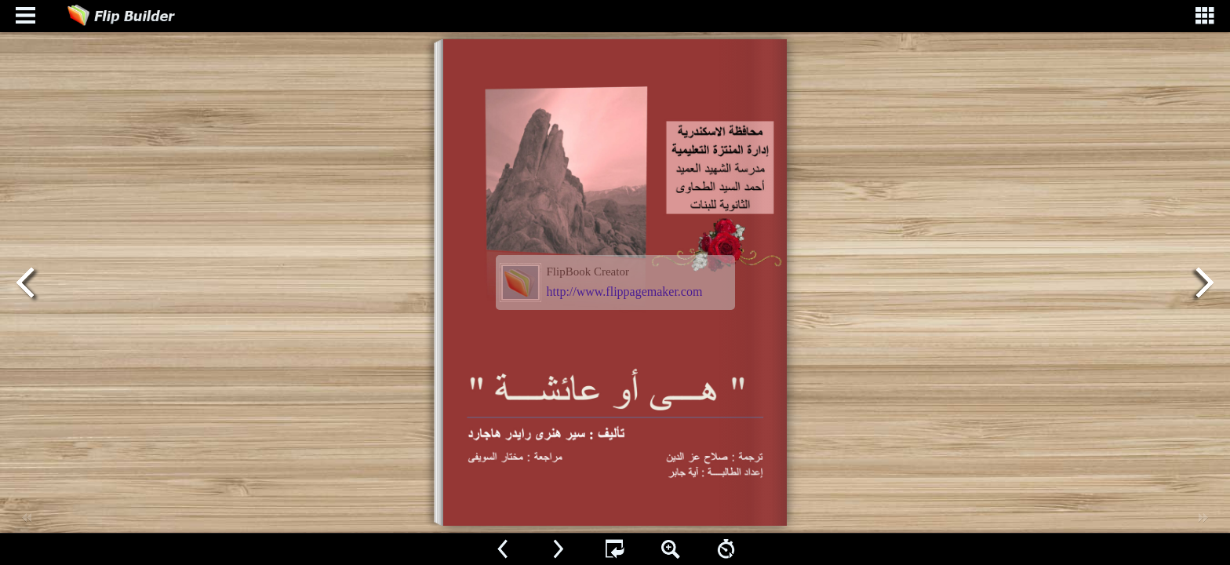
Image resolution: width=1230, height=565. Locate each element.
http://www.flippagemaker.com (625, 291)
